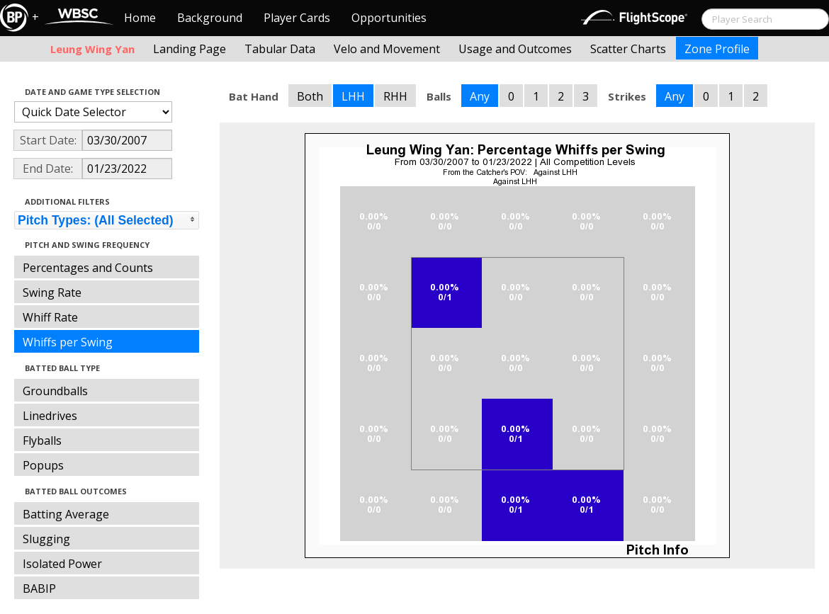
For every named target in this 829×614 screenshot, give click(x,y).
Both (310, 96)
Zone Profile (717, 49)
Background (209, 17)
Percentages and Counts (88, 267)
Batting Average (66, 514)
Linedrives (50, 415)
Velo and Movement (387, 49)
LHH (353, 96)
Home (140, 17)
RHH (395, 96)
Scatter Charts (628, 49)
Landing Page (189, 49)
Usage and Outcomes (515, 49)
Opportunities (389, 17)
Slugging (46, 539)
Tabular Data (279, 49)
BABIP (39, 588)
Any (480, 96)
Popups (43, 465)
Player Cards (297, 17)
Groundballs (55, 391)
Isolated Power (62, 564)
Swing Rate (52, 292)
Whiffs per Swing (68, 342)
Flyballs (42, 440)
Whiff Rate (50, 317)
